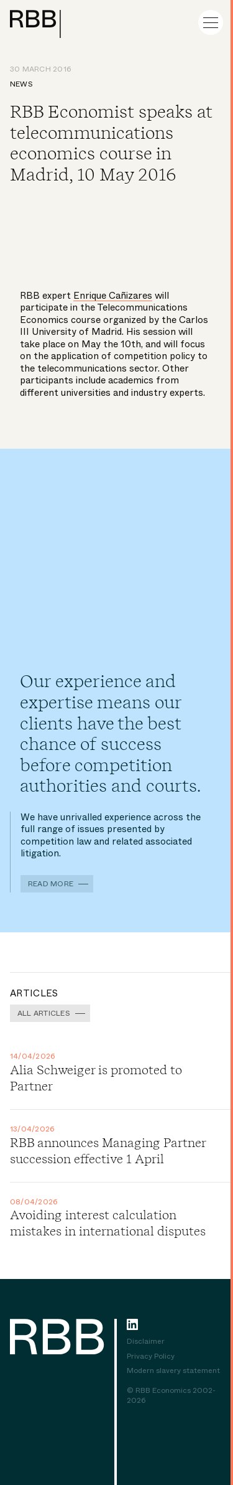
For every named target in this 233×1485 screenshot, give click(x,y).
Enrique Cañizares (112, 295)
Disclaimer (146, 1342)
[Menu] (210, 22)
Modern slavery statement (173, 1371)
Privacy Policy (151, 1357)
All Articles (43, 1013)
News (21, 84)
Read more (50, 883)
